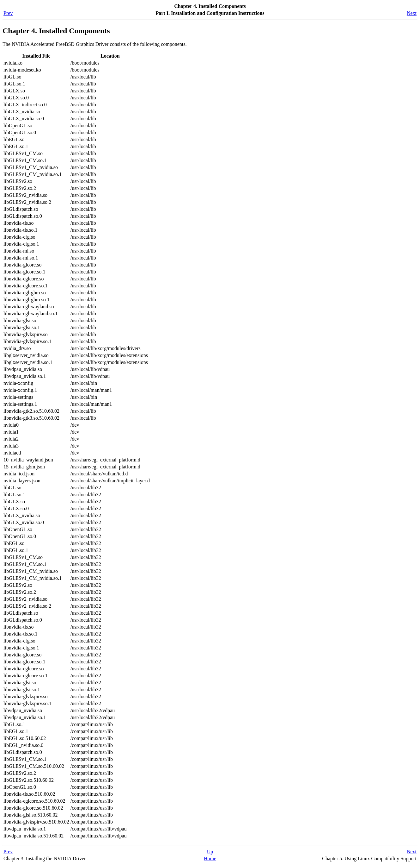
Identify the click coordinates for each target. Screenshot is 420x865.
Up (210, 851)
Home (210, 858)
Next (412, 13)
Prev (8, 13)
